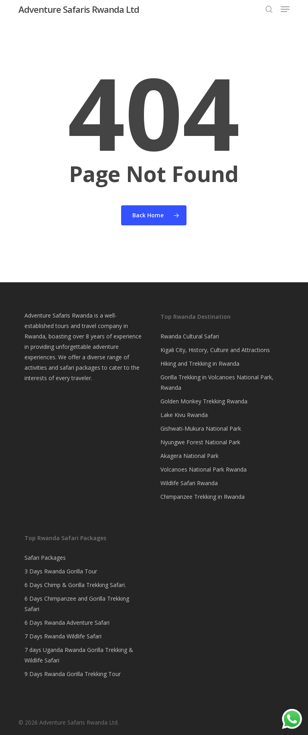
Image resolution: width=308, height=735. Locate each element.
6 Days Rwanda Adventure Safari (66, 622)
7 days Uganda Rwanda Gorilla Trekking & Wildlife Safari (78, 655)
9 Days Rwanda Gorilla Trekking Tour (72, 674)
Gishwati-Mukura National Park (200, 428)
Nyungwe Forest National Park (200, 442)
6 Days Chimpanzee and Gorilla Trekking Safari (76, 604)
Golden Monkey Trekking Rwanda (203, 401)
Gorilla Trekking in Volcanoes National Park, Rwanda (217, 382)
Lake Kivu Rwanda (184, 415)
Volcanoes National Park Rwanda (203, 469)
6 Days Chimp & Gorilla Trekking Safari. (75, 585)
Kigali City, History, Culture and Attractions (215, 350)
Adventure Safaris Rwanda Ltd (78, 9)
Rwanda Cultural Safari (189, 336)
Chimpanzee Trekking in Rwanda (202, 496)
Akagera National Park (189, 456)
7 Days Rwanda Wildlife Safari (62, 636)
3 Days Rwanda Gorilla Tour (60, 571)
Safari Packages (45, 557)
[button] (285, 9)
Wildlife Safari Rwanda (189, 483)
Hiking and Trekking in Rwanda (199, 363)
